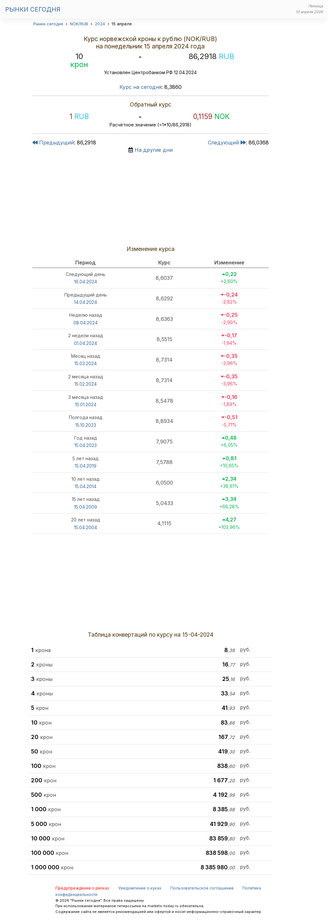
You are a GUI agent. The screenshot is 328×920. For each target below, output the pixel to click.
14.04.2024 (85, 302)
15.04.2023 (85, 445)
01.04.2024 (85, 343)
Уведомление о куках (139, 888)
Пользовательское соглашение (202, 888)
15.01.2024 (85, 404)
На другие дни (154, 150)
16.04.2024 (85, 281)
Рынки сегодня (32, 9)
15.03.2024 (85, 363)
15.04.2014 (85, 486)
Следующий (227, 142)
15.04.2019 (85, 466)
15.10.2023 (85, 425)
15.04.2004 (85, 527)
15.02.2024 (85, 384)
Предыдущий (53, 142)
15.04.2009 (85, 507)
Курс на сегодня (140, 87)
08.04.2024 (85, 322)
